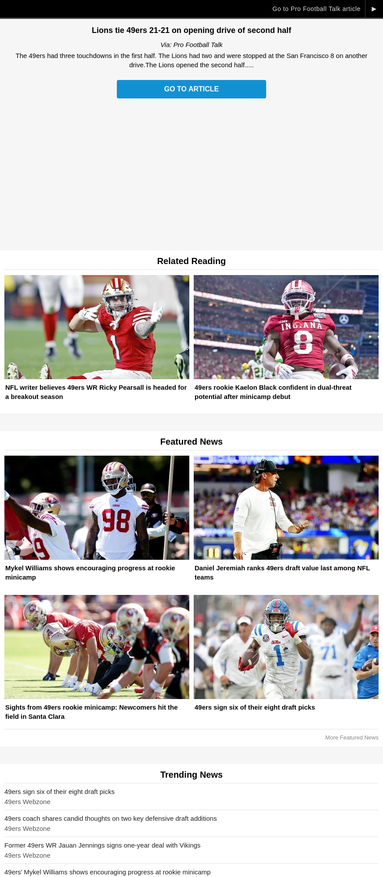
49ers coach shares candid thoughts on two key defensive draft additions (110, 818)
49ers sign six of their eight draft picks (59, 791)
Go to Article (191, 89)
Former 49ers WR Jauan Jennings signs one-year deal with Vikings (102, 845)
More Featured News (352, 737)
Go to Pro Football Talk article (316, 8)
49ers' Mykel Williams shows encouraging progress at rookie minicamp (107, 872)
